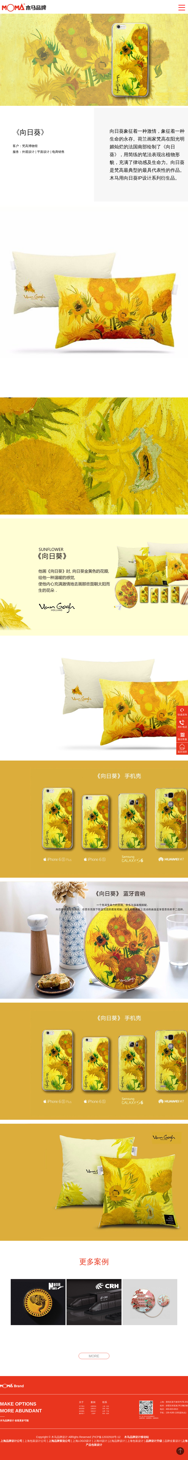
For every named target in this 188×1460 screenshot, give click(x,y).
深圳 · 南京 (105, 1408)
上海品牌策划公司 (59, 1440)
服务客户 (81, 1413)
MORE (94, 1356)
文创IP (93, 1413)
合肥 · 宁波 (105, 1411)
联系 (104, 1402)
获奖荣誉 (81, 1408)
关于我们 (81, 1406)
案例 (93, 1402)
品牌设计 (93, 1408)
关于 (81, 1402)
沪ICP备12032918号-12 (106, 1437)
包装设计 (93, 1411)
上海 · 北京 (105, 1406)
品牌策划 (93, 1406)
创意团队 (81, 1411)
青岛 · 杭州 (105, 1413)
